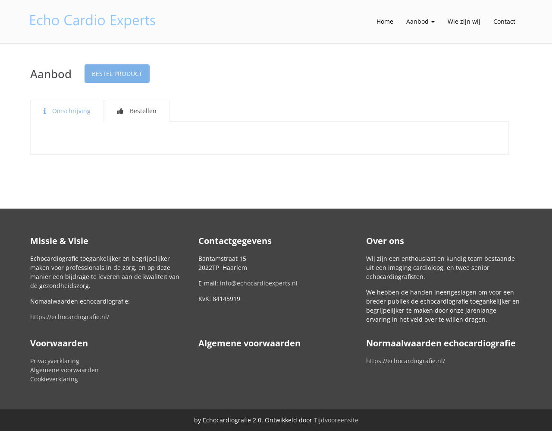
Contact (504, 21)
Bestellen (143, 111)
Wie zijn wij (464, 21)
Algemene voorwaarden (64, 370)
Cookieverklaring (54, 379)
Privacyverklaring (54, 361)
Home (384, 21)
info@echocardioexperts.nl (259, 283)
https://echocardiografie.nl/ (69, 317)
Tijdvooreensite (336, 420)
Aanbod (420, 21)
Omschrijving (71, 111)
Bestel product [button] (117, 74)
